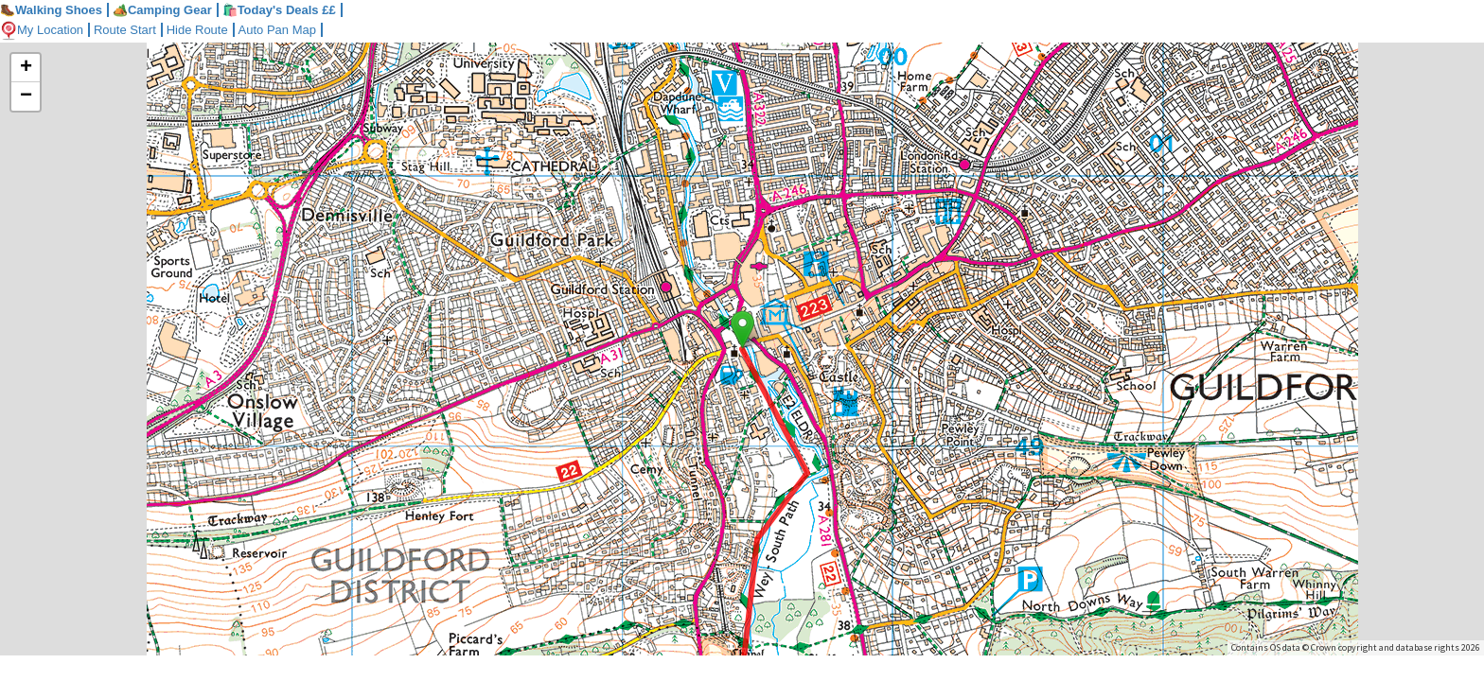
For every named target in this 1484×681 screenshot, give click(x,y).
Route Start (125, 30)
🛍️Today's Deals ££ (279, 10)
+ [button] (26, 68)
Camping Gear (162, 10)
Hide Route (197, 30)
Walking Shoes (51, 10)
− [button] (26, 96)
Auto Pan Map (277, 30)
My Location (41, 30)
